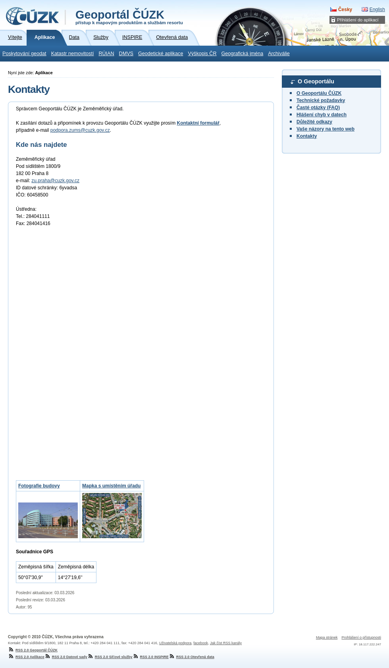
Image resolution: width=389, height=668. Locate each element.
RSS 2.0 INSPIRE (151, 657)
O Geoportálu (316, 81)
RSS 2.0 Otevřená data (191, 657)
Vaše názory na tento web (325, 129)
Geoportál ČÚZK (129, 16)
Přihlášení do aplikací (358, 19)
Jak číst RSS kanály (226, 643)
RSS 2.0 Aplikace (26, 657)
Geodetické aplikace (160, 53)
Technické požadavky (321, 100)
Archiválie (279, 53)
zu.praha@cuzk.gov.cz (55, 180)
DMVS (126, 53)
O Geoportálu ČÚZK (319, 93)
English (377, 9)
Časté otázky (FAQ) (318, 107)
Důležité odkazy (314, 122)
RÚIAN (106, 53)
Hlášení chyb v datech (322, 114)
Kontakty (307, 136)
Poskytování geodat (24, 53)
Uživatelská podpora (175, 643)
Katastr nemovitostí (72, 53)
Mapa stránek (327, 637)
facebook (200, 643)
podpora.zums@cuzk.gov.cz (80, 130)
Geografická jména (242, 53)
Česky (345, 9)
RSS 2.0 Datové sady (65, 657)
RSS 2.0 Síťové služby (110, 657)
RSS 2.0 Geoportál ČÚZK (33, 650)
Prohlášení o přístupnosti (361, 637)
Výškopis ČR (202, 53)
